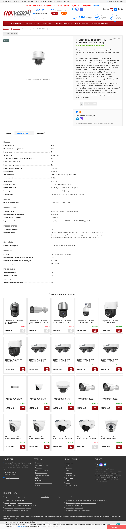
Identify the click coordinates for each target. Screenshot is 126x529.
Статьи (68, 483)
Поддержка (51, 1)
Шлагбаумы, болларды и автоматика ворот (18, 503)
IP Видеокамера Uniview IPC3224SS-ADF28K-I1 (61, 360)
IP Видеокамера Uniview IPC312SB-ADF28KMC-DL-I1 (86, 437)
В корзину (92, 104)
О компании (7, 1)
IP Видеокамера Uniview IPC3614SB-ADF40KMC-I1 (13, 437)
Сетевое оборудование (100, 23)
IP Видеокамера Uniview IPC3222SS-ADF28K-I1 (109, 360)
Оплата (23, 1)
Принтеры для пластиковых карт (15, 500)
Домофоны (47, 23)
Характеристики (24, 133)
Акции (64, 13)
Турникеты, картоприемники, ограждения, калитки (20, 505)
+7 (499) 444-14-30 (42, 10)
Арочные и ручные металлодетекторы (16, 510)
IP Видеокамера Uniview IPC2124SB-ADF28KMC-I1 (109, 399)
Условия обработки (21, 526)
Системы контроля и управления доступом (18, 508)
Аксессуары (39, 480)
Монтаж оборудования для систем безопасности (81, 503)
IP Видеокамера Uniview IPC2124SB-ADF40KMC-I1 (85, 399)
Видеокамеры (16, 23)
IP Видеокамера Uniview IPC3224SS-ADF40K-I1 (37, 360)
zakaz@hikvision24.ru (41, 13)
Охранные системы (81, 23)
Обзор (8, 133)
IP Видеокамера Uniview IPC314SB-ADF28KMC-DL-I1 (62, 437)
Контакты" (97, 6)
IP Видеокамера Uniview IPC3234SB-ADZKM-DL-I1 (61, 399)
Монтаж (54, 13)
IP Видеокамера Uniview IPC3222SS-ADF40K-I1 (85, 360)
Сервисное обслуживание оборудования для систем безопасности (86, 500)
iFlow (94, 123)
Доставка (16, 1)
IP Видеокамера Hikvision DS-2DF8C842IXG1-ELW (62, 321)
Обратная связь (41, 1)
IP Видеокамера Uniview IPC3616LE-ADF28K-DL (109, 437)
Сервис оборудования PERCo (75, 505)
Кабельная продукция (62, 23)
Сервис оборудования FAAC (74, 508)
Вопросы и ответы (71, 485)
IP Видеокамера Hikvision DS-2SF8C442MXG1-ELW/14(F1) (13, 322)
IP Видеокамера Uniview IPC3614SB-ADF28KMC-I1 (37, 437)
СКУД (37, 478)
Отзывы (41, 133)
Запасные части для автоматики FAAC (78, 510)
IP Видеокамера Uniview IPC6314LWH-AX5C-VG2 (85, 321)
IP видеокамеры (101, 123)
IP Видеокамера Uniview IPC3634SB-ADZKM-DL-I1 (37, 399)
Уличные (110, 123)
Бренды (59, 1)
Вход (109, 1)
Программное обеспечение (43, 483)
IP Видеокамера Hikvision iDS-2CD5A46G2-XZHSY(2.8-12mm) (38, 322)
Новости (66, 1)
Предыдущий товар (11, 33)
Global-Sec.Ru (45, 497)
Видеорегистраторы (32, 23)
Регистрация (119, 1)
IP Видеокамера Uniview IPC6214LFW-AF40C (109, 321)
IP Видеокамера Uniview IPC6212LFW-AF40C (13, 360)
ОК (118, 525)
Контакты (31, 1)
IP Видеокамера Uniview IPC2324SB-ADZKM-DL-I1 (13, 399)
